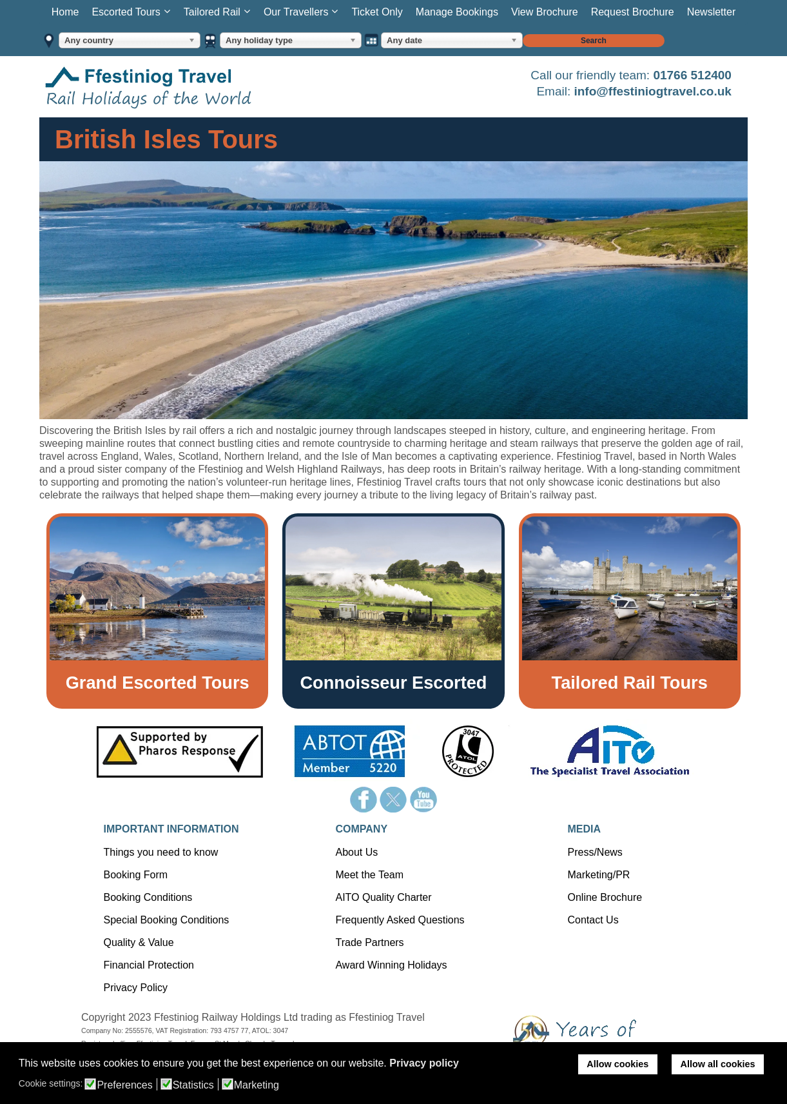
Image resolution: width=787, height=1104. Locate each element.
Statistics (193, 1085)
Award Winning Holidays (391, 965)
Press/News (594, 852)
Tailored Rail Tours (630, 683)
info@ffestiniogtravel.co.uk (652, 91)
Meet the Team (369, 874)
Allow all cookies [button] (718, 1064)
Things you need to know (160, 852)
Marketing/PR (598, 874)
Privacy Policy (135, 987)
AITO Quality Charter (383, 897)
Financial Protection (148, 965)
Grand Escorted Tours (157, 683)
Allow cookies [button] (617, 1064)
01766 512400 (692, 75)
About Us (356, 852)
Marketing (256, 1085)
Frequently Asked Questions (399, 919)
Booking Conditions (147, 897)
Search (594, 40)
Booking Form (135, 874)
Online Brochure (604, 897)
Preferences (124, 1085)
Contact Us (592, 919)
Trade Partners (369, 942)
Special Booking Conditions (166, 919)
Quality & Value (138, 942)
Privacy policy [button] (424, 1063)
